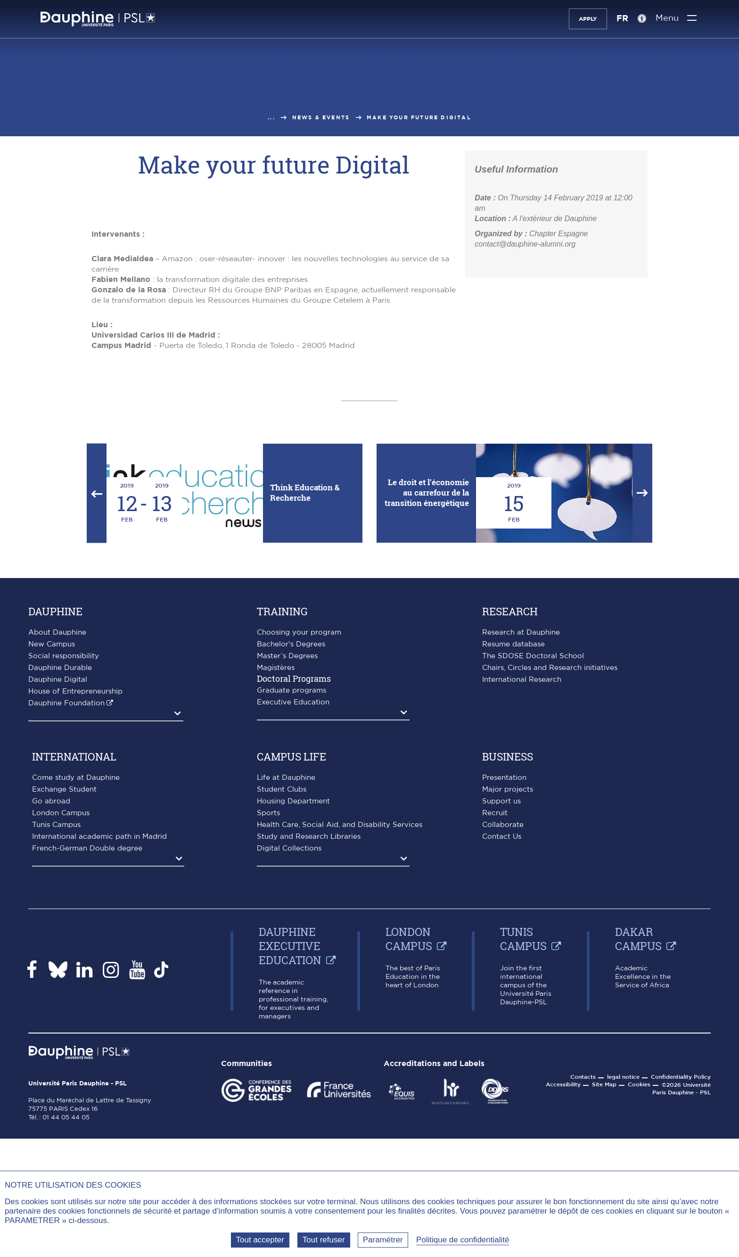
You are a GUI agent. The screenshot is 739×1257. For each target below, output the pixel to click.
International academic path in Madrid (99, 1009)
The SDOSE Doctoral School (533, 829)
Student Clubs (281, 962)
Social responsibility (63, 829)
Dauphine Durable (60, 840)
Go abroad (51, 974)
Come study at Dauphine (76, 950)
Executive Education (293, 875)
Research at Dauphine (521, 805)
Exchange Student (64, 962)
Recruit (495, 986)
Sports (268, 986)
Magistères (276, 840)
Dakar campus (638, 1112)
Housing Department (293, 974)
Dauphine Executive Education (290, 1119)
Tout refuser (324, 1239)
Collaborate (503, 997)
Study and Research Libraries (309, 1009)
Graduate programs (291, 863)
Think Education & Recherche (305, 665)
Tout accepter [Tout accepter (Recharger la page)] (260, 1239)
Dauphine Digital (57, 852)
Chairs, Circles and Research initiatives (549, 840)
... (271, 117)
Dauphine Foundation (66, 876)
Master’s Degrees (287, 829)
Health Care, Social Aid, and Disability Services (339, 997)
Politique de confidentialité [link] (462, 1239)
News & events (321, 117)
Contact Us (501, 1009)
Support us (501, 974)
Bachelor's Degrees (291, 817)
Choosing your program (299, 805)
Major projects (507, 962)
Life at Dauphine (286, 950)
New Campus (51, 817)
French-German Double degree (87, 1021)
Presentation (504, 950)
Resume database (513, 817)
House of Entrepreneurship (75, 864)
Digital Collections (289, 1021)
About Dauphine (57, 805)
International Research (521, 852)
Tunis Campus (56, 997)
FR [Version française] (621, 19)
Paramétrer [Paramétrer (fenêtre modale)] (383, 1239)
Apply (587, 19)
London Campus (61, 986)
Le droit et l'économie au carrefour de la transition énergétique (427, 665)
